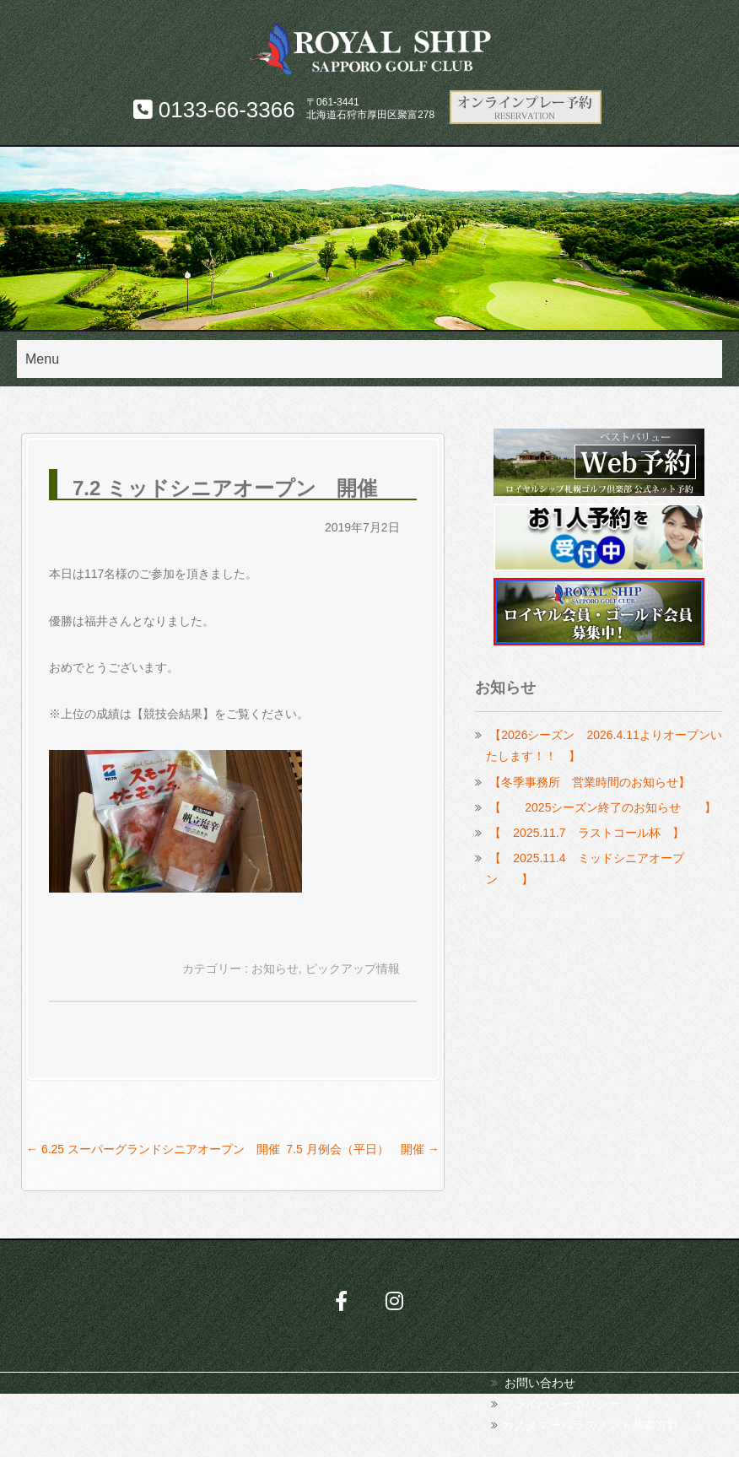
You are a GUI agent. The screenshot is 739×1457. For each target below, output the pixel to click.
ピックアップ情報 (352, 968)
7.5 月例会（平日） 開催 (362, 1149)
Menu (42, 359)
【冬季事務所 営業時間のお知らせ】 (589, 782)
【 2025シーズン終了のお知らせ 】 (602, 807)
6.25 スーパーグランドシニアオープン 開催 (153, 1149)
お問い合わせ (539, 1383)
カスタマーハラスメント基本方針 (590, 1425)
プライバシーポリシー (561, 1404)
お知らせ (275, 968)
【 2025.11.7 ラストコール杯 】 (586, 832)
